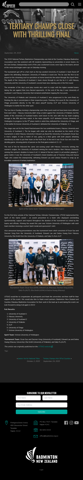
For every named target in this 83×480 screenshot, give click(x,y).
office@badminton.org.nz (49, 436)
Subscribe (41, 412)
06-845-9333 (45, 430)
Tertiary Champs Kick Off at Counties (56, 358)
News (76, 53)
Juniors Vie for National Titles (29, 358)
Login (41, 470)
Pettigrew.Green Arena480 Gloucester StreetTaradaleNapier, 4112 (19, 427)
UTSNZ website (44, 346)
